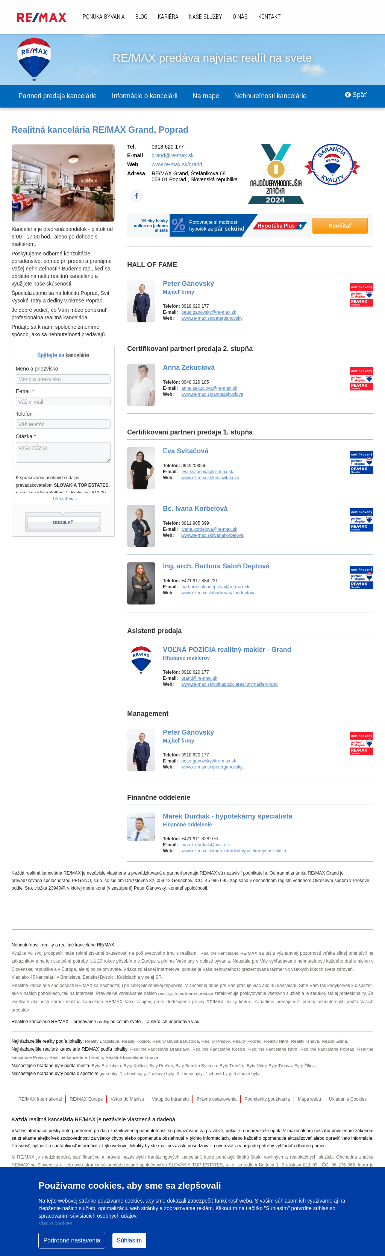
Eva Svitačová (185, 451)
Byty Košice (136, 1065)
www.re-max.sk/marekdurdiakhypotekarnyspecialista (233, 851)
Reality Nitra (279, 1041)
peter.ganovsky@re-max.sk (208, 312)
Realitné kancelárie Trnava (133, 1057)
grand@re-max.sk (172, 156)
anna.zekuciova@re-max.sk (209, 388)
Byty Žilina (307, 1065)
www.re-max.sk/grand (177, 165)
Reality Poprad (249, 1041)
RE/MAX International (40, 1099)
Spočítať (340, 226)
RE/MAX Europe (86, 1099)
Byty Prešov (162, 1065)
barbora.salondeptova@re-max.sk (215, 587)
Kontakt (269, 16)
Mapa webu (309, 1099)
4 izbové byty (219, 1074)
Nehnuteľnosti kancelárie (282, 96)
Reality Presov (217, 1041)
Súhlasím (129, 1240)
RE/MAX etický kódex (231, 1002)
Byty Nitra (258, 1065)
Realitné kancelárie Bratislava (159, 1049)
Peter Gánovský (188, 287)
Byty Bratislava (106, 1065)
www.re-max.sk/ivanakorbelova (212, 535)
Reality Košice (136, 1041)
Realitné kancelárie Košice (218, 1049)
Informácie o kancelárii (150, 96)
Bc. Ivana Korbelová (195, 509)
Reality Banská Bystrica (177, 1041)
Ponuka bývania (104, 16)
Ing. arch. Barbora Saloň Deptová (216, 566)
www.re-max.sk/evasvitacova (210, 478)
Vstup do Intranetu (170, 1099)
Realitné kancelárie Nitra (272, 1049)
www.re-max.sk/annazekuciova (212, 394)
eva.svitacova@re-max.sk (207, 472)
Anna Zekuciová (189, 368)
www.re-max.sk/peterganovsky (212, 318)
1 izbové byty (133, 1074)
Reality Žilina (338, 1041)
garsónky (109, 1074)
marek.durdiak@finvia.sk (206, 845)
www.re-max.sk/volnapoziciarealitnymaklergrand (229, 684)
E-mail (25, 392)
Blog (141, 16)
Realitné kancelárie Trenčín (77, 1057)
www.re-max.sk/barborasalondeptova (218, 593)
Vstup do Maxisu (127, 1099)
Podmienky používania (267, 1099)
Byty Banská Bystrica (197, 1065)
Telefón (24, 414)
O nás (240, 16)
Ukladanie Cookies (348, 1099)
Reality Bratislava (102, 1041)
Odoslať (63, 523)
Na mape (214, 96)
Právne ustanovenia (216, 1099)
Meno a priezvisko (37, 369)
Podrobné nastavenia (71, 1240)
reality (103, 1022)
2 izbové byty (161, 1074)
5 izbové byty (247, 1074)
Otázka (26, 437)
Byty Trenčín (233, 1065)
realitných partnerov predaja (189, 993)
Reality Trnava (308, 1041)
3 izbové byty (190, 1074)
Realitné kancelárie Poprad (327, 1049)
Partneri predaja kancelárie (59, 96)
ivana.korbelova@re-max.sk (209, 529)
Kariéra (168, 16)
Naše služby (205, 16)
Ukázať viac (65, 499)
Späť (355, 96)
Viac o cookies (55, 1223)
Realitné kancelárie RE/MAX (229, 953)
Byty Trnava (283, 1065)
